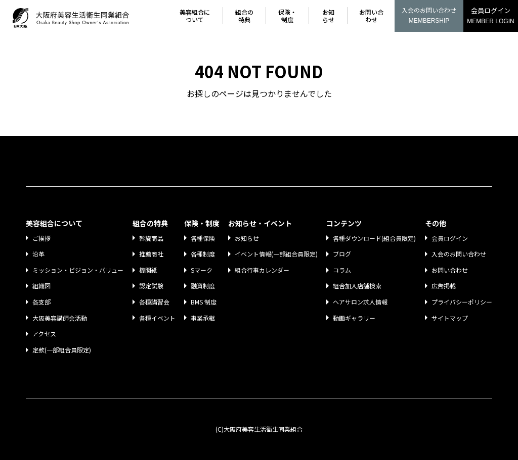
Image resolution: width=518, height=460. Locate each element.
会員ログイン (490, 16)
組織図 (42, 285)
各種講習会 (155, 301)
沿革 (39, 253)
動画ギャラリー (354, 318)
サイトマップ (449, 318)
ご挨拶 (42, 238)
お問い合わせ (371, 16)
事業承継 (204, 318)
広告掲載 (443, 285)
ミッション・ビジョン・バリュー (78, 270)
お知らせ (329, 16)
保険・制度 (289, 16)
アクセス (45, 333)
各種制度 (204, 253)
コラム (342, 270)
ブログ (342, 253)
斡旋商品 (152, 238)
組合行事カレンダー (262, 270)
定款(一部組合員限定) (62, 349)
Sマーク (202, 270)
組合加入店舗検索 (357, 285)
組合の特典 (246, 16)
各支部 (42, 301)
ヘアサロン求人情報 (360, 301)
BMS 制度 (205, 301)
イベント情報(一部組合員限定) (276, 253)
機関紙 (149, 270)
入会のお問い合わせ (429, 16)
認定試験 (152, 285)
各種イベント (158, 318)
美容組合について (198, 16)
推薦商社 (152, 253)
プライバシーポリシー (461, 301)
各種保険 (204, 238)
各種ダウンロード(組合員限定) (374, 238)
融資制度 (204, 285)
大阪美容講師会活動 (60, 318)
